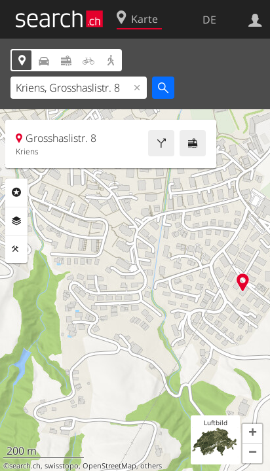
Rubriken (16, 192)
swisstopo (62, 465)
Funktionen (16, 249)
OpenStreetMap (109, 465)
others (151, 465)
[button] (252, 434)
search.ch (25, 465)
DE (209, 19)
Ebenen (16, 221)
